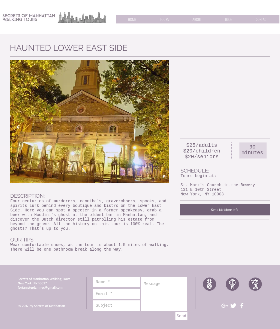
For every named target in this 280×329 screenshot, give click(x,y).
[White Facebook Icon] (241, 305)
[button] (164, 19)
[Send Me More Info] (225, 209)
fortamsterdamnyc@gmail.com (40, 287)
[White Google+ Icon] (224, 305)
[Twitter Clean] (233, 305)
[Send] (181, 316)
